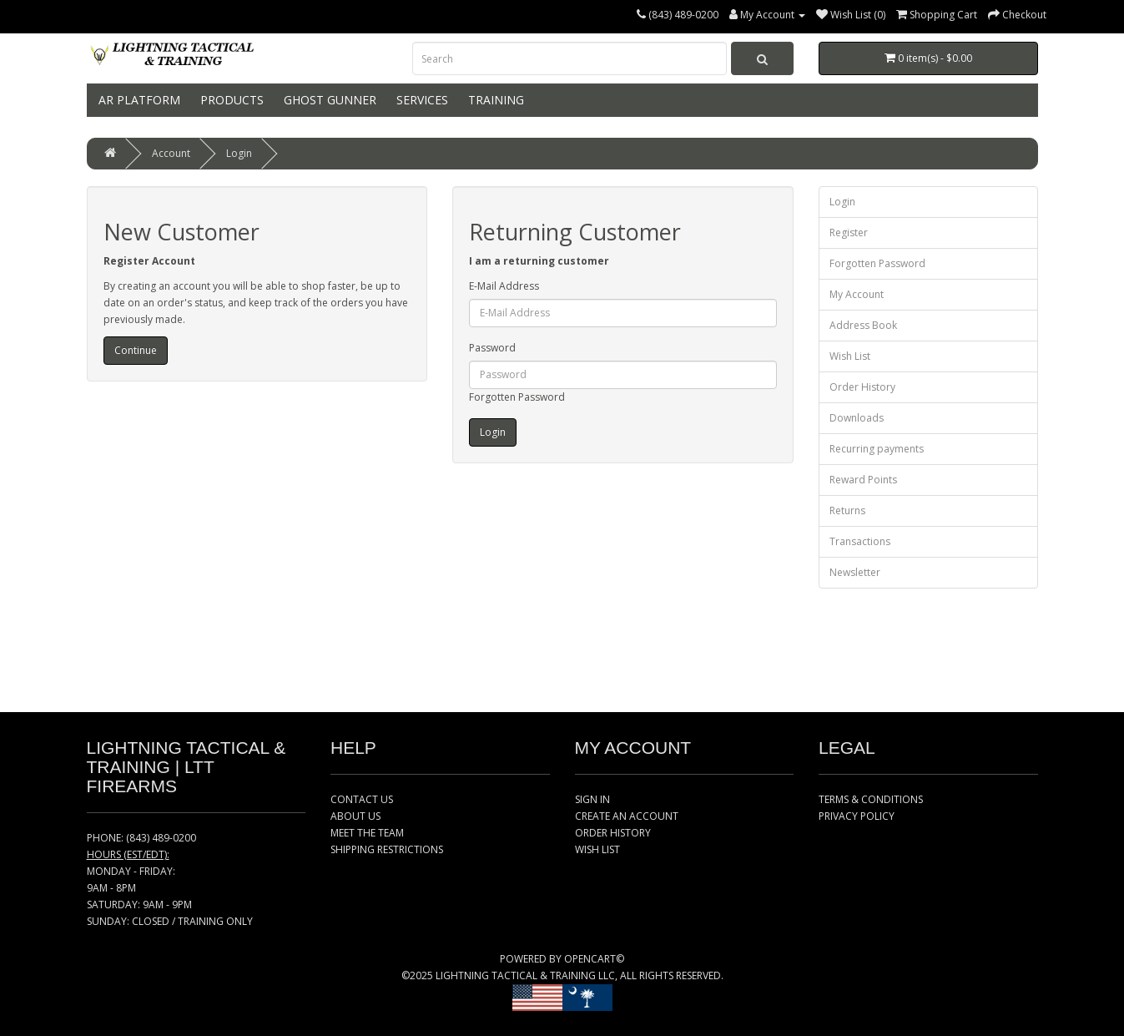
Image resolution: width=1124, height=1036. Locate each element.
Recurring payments (876, 449)
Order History (862, 387)
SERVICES (420, 100)
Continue (135, 350)
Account (171, 153)
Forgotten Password (517, 397)
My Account (856, 294)
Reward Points (863, 480)
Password (492, 348)
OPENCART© (594, 959)
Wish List (849, 356)
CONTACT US (361, 799)
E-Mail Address (504, 286)
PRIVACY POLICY (857, 816)
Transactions (859, 541)
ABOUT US (355, 816)
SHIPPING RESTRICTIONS (386, 849)
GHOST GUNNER (328, 100)
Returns (847, 510)
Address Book (863, 325)
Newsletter (854, 572)
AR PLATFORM (137, 100)
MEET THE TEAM (367, 833)
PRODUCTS (230, 100)
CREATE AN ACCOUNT (626, 816)
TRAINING (494, 100)
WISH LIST (597, 849)
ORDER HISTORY (613, 833)
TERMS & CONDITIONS (871, 799)
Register (848, 232)
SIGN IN (592, 799)
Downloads (856, 418)
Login (239, 153)
